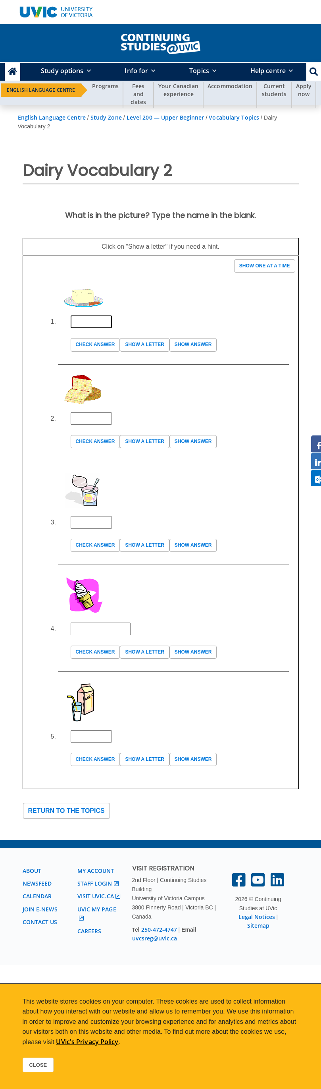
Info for (136, 70)
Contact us (40, 922)
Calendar (37, 896)
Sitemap (258, 925)
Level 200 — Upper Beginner (165, 117)
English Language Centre (41, 90)
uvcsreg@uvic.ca (154, 938)
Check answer (95, 344)
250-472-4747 (160, 929)
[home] (160, 42)
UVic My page (96, 909)
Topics (199, 70)
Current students (274, 90)
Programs (105, 86)
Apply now (304, 90)
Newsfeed (37, 883)
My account (95, 870)
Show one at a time (264, 266)
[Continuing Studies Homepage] (12, 72)
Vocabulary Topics (234, 117)
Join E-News (40, 909)
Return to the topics (66, 810)
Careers (89, 931)
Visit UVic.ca (95, 896)
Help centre (268, 70)
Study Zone (106, 117)
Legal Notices (256, 917)
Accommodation (230, 86)
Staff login (94, 883)
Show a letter (144, 344)
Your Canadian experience (178, 90)
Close (38, 1065)
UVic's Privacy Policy (87, 1041)
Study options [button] (62, 70)
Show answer (193, 344)
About (32, 870)
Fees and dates (138, 94)
